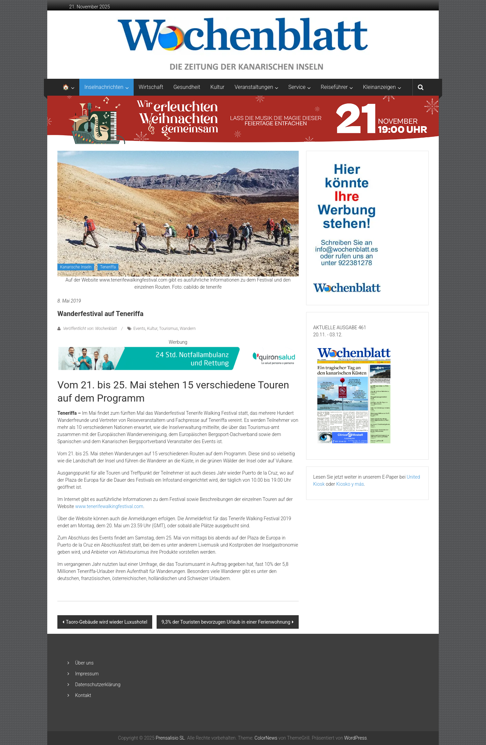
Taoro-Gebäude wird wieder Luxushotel (106, 622)
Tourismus (168, 328)
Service (296, 87)
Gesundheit (186, 87)
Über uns (84, 663)
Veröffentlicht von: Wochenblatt (90, 328)
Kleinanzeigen (379, 87)
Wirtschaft (151, 87)
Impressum (87, 673)
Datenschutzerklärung (97, 684)
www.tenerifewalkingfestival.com (109, 506)
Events (139, 328)
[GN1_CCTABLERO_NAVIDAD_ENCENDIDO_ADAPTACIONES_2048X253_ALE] (243, 119)
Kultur (217, 87)
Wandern (187, 328)
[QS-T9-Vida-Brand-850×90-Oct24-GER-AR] (178, 358)
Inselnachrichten (104, 87)
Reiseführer (334, 87)
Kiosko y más (350, 484)
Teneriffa (108, 267)
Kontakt (83, 695)
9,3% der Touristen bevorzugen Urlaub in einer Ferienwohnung (226, 622)
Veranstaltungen (254, 87)
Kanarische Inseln (75, 267)
